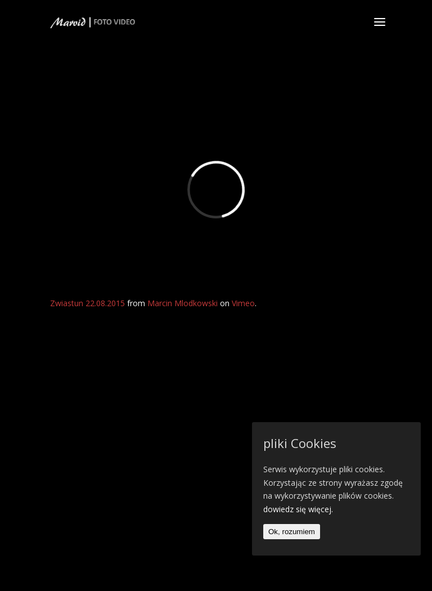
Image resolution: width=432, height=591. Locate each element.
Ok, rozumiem (291, 531)
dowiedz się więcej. (298, 509)
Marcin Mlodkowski (182, 303)
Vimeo (243, 303)
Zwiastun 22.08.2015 (87, 303)
